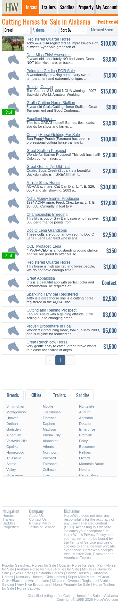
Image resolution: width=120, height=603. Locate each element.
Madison (49, 429)
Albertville (14, 435)
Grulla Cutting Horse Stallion (51, 103)
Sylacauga (14, 475)
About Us (36, 515)
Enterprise (87, 429)
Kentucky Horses (29, 577)
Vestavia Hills (16, 441)
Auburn (84, 412)
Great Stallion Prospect (46, 150)
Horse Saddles (28, 588)
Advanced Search (102, 29)
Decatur (85, 424)
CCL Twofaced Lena (44, 246)
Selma (11, 464)
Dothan (12, 424)
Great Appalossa (41, 278)
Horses (8, 515)
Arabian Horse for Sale (34, 569)
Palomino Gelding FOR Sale (51, 71)
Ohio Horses (55, 577)
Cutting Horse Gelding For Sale (53, 134)
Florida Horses (77, 573)
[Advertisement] (60, 377)
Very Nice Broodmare (34, 584)
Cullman (49, 469)
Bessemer (87, 446)
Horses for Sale (44, 565)
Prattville (85, 435)
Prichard (49, 458)
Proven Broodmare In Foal (49, 326)
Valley (11, 469)
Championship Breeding (47, 214)
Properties (11, 527)
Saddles (9, 523)
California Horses (49, 573)
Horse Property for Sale (71, 584)
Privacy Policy (40, 523)
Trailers (8, 519)
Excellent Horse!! (41, 119)
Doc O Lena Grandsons (47, 230)
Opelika (12, 446)
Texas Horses (22, 573)
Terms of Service (42, 527)
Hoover (12, 418)
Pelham (85, 452)
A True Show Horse (43, 182)
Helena (84, 469)
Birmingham (15, 406)
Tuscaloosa (52, 412)
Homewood (15, 452)
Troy (46, 475)
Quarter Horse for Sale (76, 565)
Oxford (84, 458)
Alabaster (50, 441)
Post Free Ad (108, 21)
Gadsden (13, 429)
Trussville (13, 458)
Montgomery (16, 412)
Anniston (86, 418)
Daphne (49, 424)
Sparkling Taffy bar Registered (52, 294)
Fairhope (50, 464)
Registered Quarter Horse (48, 262)
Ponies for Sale (67, 569)
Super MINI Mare (81, 577)
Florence (50, 418)
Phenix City (52, 435)
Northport (50, 452)
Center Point (89, 475)
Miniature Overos (65, 581)
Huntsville (86, 406)
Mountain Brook (91, 464)
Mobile (48, 406)
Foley (83, 441)
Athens (48, 446)
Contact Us (37, 519)
